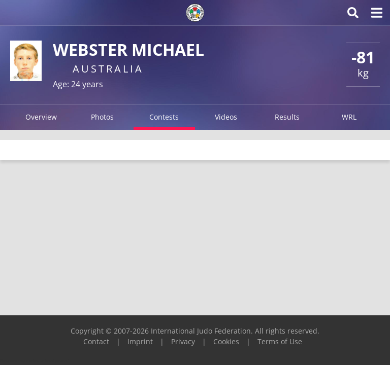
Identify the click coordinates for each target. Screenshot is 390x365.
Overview (41, 117)
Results (287, 117)
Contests (164, 117)
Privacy (183, 341)
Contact (96, 341)
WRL (349, 117)
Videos (226, 117)
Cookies (226, 341)
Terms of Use (279, 341)
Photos (102, 117)
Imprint (140, 341)
